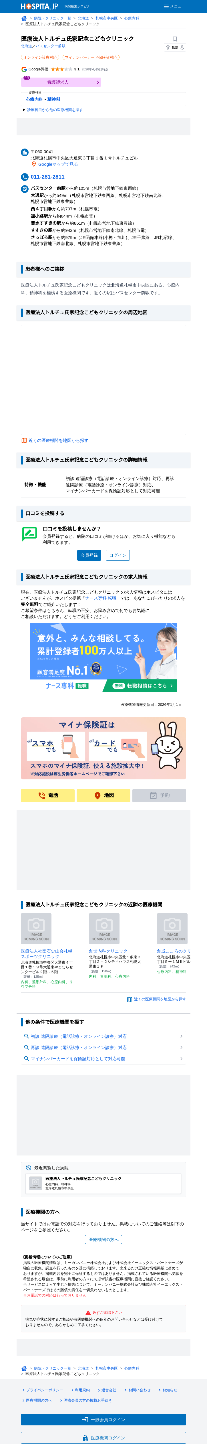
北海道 (84, 18)
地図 (103, 795)
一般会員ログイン (103, 1424)
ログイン (118, 555)
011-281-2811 (49, 177)
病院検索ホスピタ (78, 6)
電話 (47, 795)
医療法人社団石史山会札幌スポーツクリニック (47, 953)
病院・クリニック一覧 (53, 18)
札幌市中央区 (107, 18)
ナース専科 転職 (101, 598)
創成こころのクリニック (181, 951)
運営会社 (107, 1395)
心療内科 (133, 18)
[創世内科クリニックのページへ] (104, 928)
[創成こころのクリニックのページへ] (172, 928)
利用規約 (81, 1395)
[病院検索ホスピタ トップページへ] (39, 6)
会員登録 (89, 555)
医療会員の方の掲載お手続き (86, 1405)
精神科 (53, 99)
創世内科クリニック (108, 951)
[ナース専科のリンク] (104, 657)
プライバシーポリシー (42, 1395)
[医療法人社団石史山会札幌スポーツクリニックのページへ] (36, 928)
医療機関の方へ (103, 1239)
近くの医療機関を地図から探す (59, 440)
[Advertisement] (103, 127)
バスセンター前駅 (51, 46)
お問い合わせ (138, 1395)
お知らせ (169, 1395)
